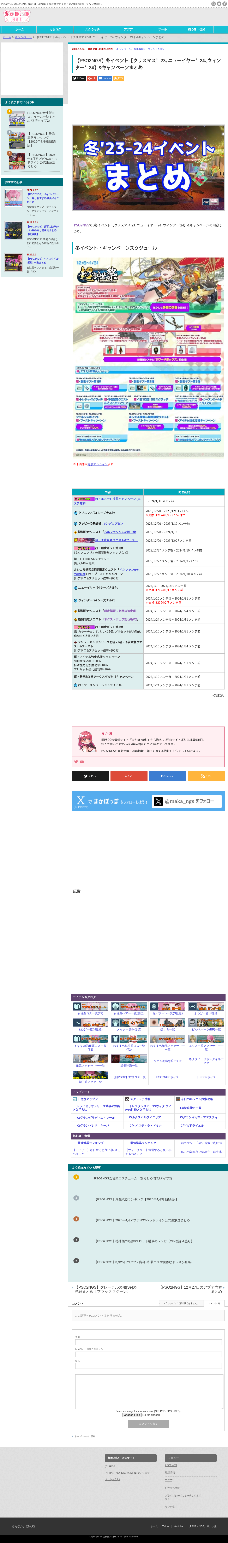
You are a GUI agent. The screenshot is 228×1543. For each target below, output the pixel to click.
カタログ (55, 29)
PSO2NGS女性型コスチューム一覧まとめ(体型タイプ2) (133, 1178)
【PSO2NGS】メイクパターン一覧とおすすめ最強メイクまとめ (43, 198)
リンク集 (170, 1506)
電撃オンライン (98, 464)
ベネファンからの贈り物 (120, 532)
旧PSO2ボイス (206, 1077)
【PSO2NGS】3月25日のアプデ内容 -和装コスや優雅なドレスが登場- (143, 1262)
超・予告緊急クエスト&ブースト (116, 540)
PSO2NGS (139, 49)
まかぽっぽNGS (23, 1526)
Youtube (178, 1526)
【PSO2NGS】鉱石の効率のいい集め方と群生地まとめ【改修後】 (43, 230)
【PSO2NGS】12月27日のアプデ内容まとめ (190, 1289)
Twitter (165, 1526)
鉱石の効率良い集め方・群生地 (199, 1152)
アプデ (128, 29)
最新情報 (170, 1472)
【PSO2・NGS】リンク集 (202, 1526)
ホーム (19, 29)
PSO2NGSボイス (167, 1077)
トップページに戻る (85, 1436)
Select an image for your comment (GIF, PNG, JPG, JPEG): (148, 1411)
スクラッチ (92, 29)
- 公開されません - (89, 1349)
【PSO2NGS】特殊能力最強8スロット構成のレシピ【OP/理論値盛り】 (144, 1241)
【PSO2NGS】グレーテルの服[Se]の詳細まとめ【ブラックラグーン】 (106, 1289)
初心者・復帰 (196, 29)
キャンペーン (123, 49)
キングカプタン (113, 523)
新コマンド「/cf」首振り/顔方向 (199, 1143)
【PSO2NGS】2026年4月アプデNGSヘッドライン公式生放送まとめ (142, 1220)
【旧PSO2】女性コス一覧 (129, 1077)
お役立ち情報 (172, 1487)
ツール (162, 29)
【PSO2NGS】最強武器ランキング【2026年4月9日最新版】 (136, 1199)
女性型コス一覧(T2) (90, 1013)
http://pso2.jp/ (112, 1479)
